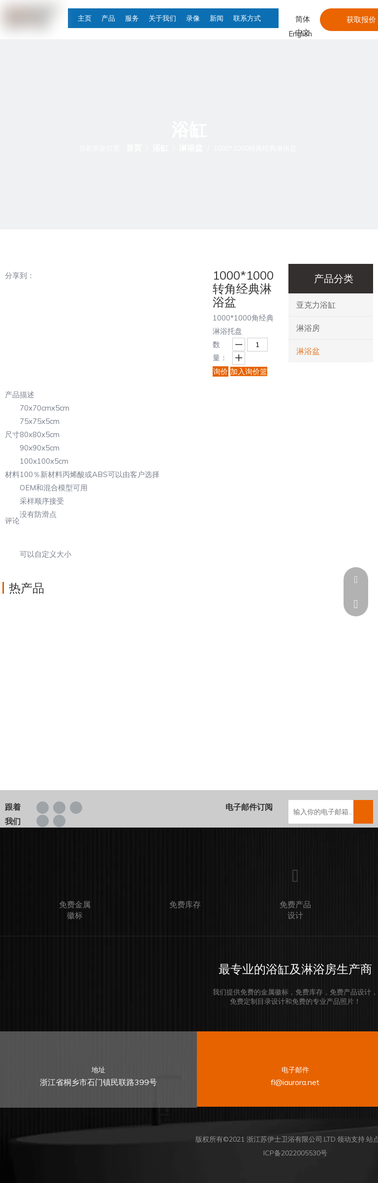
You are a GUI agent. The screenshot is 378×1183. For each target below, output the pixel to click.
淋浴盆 (308, 351)
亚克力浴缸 (316, 305)
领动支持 (351, 1139)
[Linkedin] (59, 807)
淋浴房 (308, 328)
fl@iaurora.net (295, 1082)
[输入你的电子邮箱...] (326, 812)
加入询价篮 (248, 371)
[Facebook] (42, 807)
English (300, 33)
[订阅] (363, 812)
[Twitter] (76, 807)
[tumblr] (59, 821)
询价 (220, 371)
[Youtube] (42, 821)
